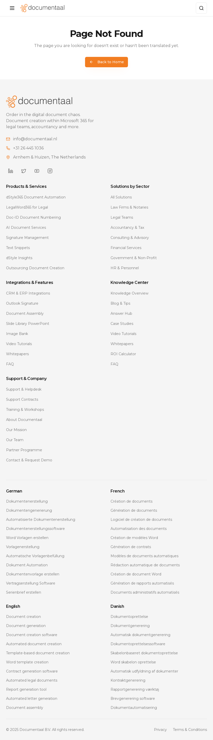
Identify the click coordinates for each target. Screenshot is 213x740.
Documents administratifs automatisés (145, 592)
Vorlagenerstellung (22, 546)
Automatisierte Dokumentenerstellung (40, 519)
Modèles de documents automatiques (144, 555)
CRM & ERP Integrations (28, 293)
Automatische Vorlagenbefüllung (35, 555)
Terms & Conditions (190, 729)
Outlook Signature (22, 303)
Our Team (14, 439)
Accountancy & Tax (127, 227)
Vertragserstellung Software (30, 583)
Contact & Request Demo (29, 460)
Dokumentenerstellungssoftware (35, 528)
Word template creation (27, 662)
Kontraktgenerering (128, 680)
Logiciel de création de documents (141, 519)
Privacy (160, 729)
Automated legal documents (31, 680)
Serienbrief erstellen (23, 592)
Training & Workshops (25, 409)
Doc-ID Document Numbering (33, 217)
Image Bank (17, 333)
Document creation (23, 616)
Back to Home (107, 62)
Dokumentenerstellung (27, 501)
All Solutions (121, 197)
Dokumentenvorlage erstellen (32, 574)
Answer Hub (121, 313)
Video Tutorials (19, 343)
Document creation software (31, 634)
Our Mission (16, 429)
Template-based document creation (38, 653)
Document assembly (24, 707)
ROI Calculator (123, 353)
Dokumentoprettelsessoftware (138, 643)
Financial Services (126, 247)
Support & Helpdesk (23, 389)
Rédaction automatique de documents (145, 565)
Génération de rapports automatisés (142, 583)
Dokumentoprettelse (129, 616)
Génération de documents (134, 510)
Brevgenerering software (133, 698)
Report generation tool (26, 689)
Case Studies (122, 323)
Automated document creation (34, 643)
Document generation (26, 625)
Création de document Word (136, 574)
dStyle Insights (19, 257)
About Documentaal (24, 419)
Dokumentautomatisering (134, 707)
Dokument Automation (27, 565)
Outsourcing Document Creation (35, 267)
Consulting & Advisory (130, 237)
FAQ (10, 364)
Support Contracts (22, 399)
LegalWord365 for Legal (27, 207)
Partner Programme (24, 449)
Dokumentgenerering (130, 625)
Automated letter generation (31, 698)
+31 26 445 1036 (28, 147)
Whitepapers (17, 353)
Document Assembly (25, 313)
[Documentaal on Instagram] (50, 170)
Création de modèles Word (134, 537)
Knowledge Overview (129, 293)
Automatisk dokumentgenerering (140, 634)
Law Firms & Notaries (129, 207)
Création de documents (131, 501)
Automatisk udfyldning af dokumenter (144, 671)
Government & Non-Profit (134, 257)
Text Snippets (18, 247)
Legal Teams (122, 217)
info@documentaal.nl (35, 138)
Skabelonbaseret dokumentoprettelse (144, 653)
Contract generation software (32, 671)
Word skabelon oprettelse (133, 662)
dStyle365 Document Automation (36, 197)
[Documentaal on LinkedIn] (10, 170)
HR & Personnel (125, 267)
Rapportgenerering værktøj (135, 689)
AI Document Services (26, 227)
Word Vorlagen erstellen (27, 537)
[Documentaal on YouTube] (36, 170)
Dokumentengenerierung (29, 510)
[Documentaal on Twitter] (23, 170)
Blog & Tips (120, 303)
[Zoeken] (201, 8)
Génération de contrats (131, 546)
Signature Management (27, 237)
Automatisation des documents (139, 528)
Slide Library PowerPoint (27, 323)
